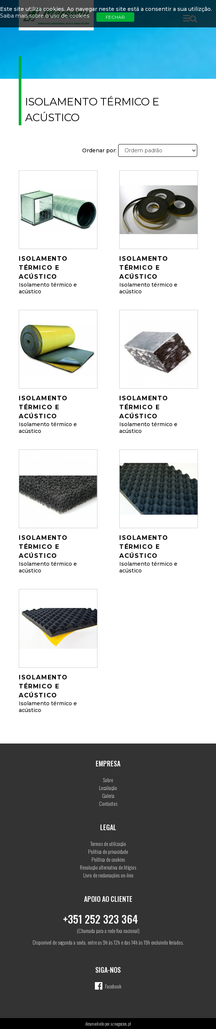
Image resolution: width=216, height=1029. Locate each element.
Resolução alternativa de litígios (108, 867)
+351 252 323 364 (100, 919)
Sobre (108, 780)
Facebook (113, 986)
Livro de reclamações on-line (108, 875)
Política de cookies (108, 859)
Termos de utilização (108, 843)
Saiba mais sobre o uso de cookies (44, 15)
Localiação (108, 788)
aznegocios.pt (121, 1023)
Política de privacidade (108, 851)
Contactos (108, 803)
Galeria (108, 795)
